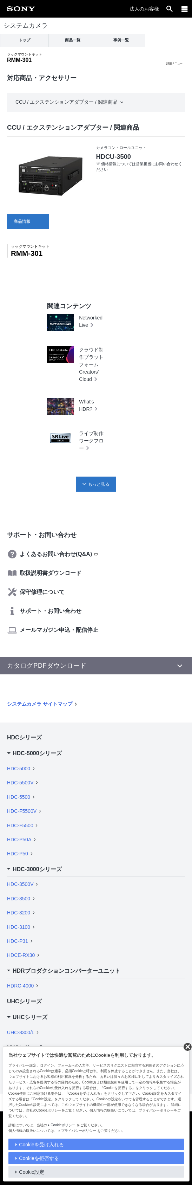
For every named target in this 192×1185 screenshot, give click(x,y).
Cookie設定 (31, 1172)
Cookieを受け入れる (41, 1144)
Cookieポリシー (63, 1125)
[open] (169, 9)
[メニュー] (184, 9)
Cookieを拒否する (39, 1158)
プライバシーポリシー (78, 1131)
